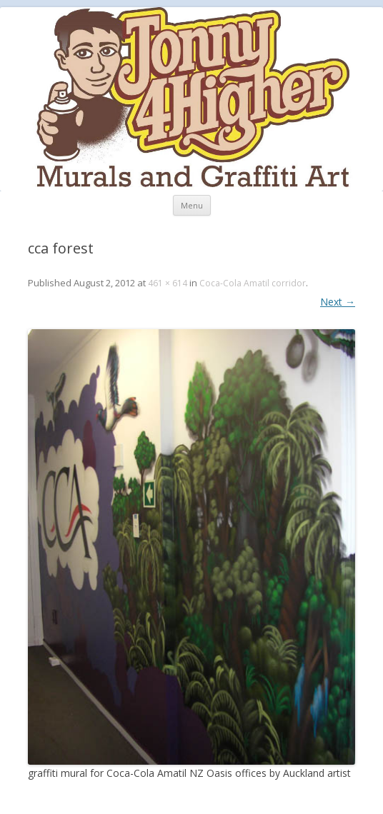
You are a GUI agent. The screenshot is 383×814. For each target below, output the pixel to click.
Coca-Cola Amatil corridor (252, 283)
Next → (337, 301)
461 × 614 (167, 283)
